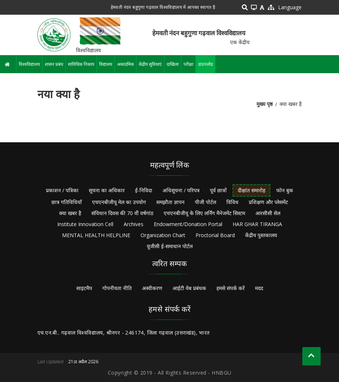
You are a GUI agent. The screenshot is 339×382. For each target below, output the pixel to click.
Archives (133, 224)
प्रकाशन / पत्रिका (62, 190)
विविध (232, 202)
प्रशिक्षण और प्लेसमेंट (268, 202)
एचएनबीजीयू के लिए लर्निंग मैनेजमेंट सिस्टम (204, 213)
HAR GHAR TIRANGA (257, 224)
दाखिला (173, 64)
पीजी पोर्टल (205, 202)
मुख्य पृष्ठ (264, 103)
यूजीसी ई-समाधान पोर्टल (170, 246)
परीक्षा (188, 64)
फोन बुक (284, 190)
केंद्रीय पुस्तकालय (261, 235)
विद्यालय (105, 64)
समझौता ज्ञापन (170, 202)
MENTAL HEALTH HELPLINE (96, 235)
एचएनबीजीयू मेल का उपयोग (119, 202)
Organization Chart (163, 235)
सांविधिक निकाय (81, 64)
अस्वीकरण (152, 288)
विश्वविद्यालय (29, 64)
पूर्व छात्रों (218, 190)
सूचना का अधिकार (107, 190)
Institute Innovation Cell (85, 224)
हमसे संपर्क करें (230, 288)
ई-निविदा (143, 190)
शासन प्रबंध (54, 64)
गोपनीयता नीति (117, 288)
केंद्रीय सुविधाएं (150, 64)
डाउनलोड (205, 64)
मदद (259, 288)
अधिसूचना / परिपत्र (181, 190)
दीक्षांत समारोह (251, 190)
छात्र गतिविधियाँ (66, 202)
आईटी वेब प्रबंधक (189, 288)
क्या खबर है (70, 213)
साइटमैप (84, 288)
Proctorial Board (215, 235)
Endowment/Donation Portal (188, 224)
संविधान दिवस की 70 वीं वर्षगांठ (122, 213)
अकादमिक (125, 64)
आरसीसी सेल (267, 213)
